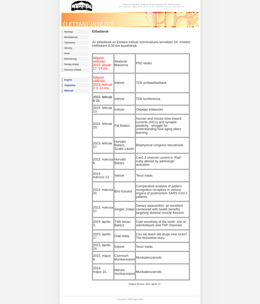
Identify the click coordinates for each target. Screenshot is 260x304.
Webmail (68, 90)
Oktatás (68, 48)
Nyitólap (68, 32)
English (68, 80)
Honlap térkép (71, 64)
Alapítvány (69, 85)
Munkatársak (70, 37)
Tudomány (69, 42)
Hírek (67, 53)
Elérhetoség (70, 59)
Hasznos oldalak (72, 69)
